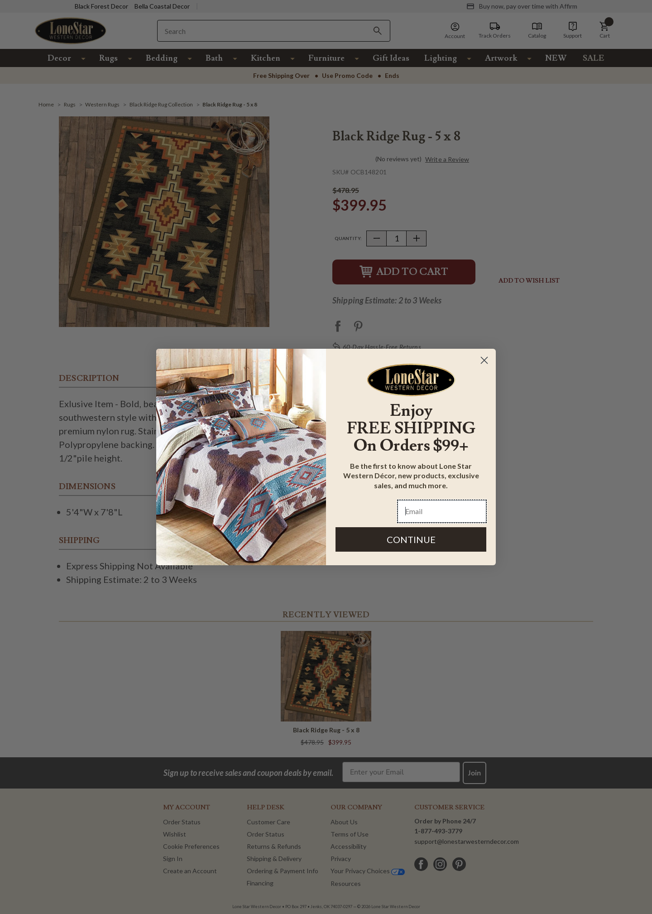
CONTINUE (411, 539)
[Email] (442, 511)
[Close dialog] (484, 360)
